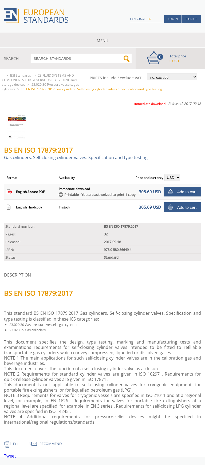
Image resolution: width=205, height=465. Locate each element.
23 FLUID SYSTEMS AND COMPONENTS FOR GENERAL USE (38, 77)
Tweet (10, 456)
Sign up (191, 19)
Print (17, 443)
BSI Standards (21, 75)
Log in (173, 19)
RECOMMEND (51, 443)
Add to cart (187, 192)
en (149, 19)
